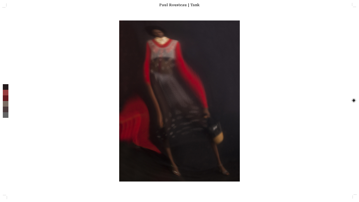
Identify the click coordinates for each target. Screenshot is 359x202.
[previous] (90, 101)
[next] (269, 101)
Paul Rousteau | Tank (179, 5)
